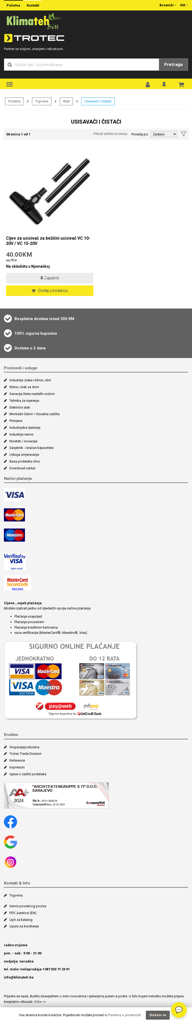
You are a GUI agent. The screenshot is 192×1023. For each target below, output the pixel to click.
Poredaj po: (140, 134)
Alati (66, 101)
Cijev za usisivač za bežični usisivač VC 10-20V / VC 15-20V (48, 241)
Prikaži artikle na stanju (110, 134)
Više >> (40, 1002)
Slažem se (157, 1015)
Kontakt (33, 5)
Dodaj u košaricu (49, 290)
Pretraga (173, 64)
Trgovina (41, 101)
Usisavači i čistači (97, 101)
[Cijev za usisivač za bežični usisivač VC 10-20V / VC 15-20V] (50, 191)
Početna (13, 5)
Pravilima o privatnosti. (125, 1015)
